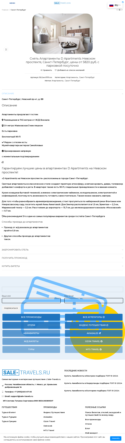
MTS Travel (94, 349)
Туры (31, 349)
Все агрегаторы (94, 317)
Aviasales (94, 333)
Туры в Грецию (9, 421)
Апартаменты (72, 77)
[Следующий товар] (122, 10)
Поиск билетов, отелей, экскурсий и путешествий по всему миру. (103, 413)
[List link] (31, 391)
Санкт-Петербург (18, 10)
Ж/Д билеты (31, 341)
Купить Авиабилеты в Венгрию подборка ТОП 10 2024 (91, 376)
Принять (116, 438)
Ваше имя (6, 296)
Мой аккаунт (91, 433)
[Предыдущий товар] (117, 10)
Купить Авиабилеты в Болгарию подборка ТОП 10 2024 (91, 390)
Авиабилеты (31, 333)
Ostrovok (47, 426)
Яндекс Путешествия (93, 325)
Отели (31, 325)
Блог (87, 428)
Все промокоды (31, 317)
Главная (5, 10)
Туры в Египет (9, 412)
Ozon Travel (94, 341)
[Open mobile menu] (11, 3)
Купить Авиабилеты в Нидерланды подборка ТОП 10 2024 (93, 383)
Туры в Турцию (9, 417)
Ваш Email (68, 296)
